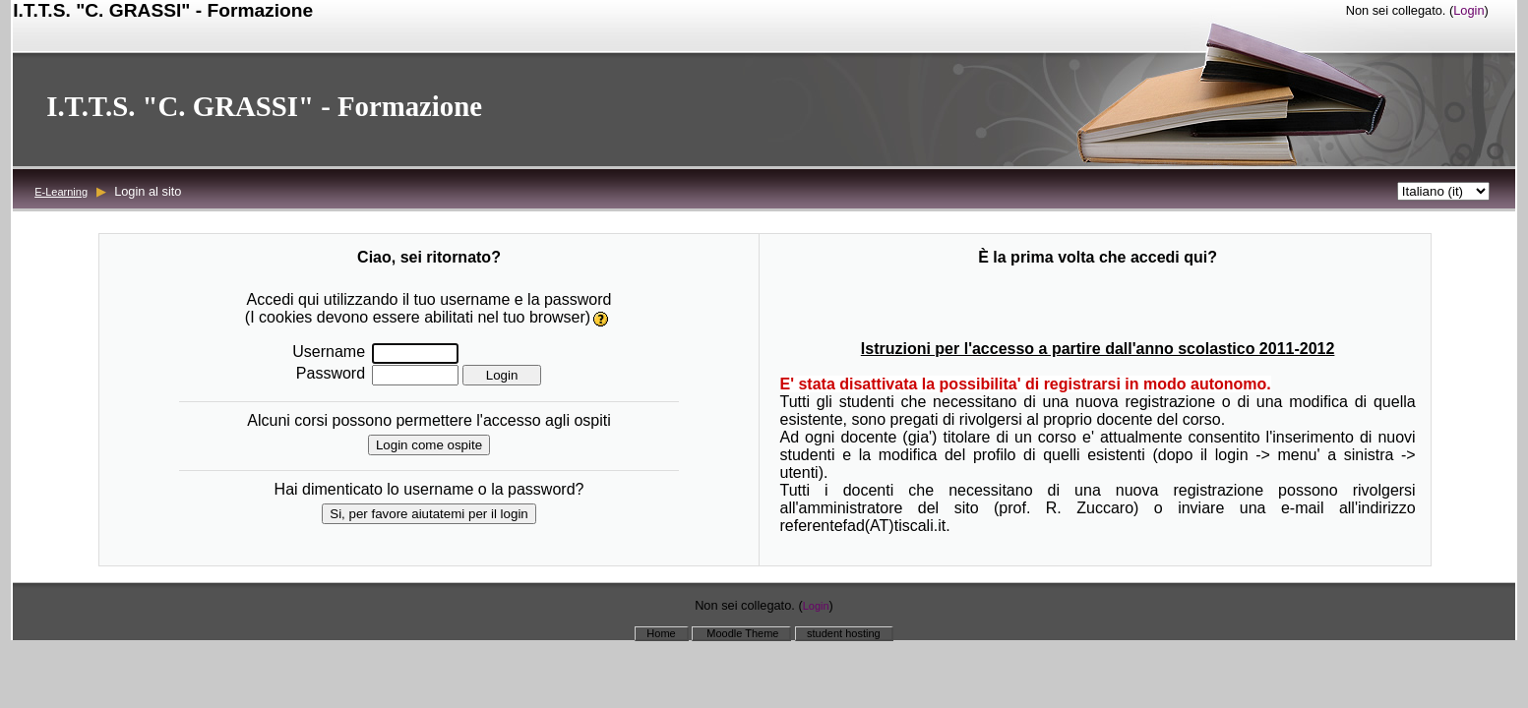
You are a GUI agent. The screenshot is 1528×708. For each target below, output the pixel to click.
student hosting (844, 633)
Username (328, 351)
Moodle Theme (740, 633)
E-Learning (61, 192)
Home (660, 633)
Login (1468, 10)
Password (330, 373)
